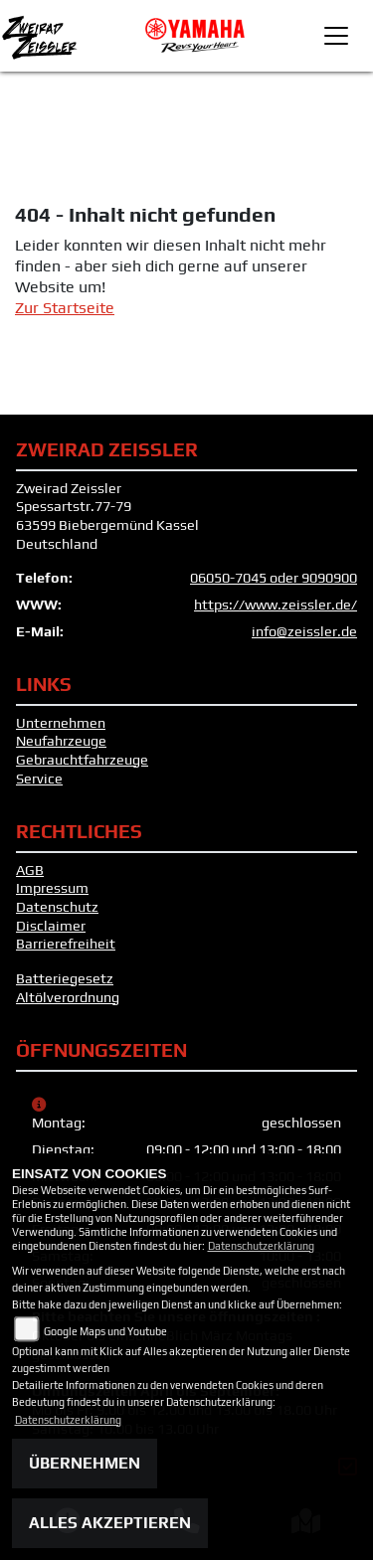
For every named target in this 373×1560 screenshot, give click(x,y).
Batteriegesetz (64, 978)
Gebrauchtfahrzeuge (82, 760)
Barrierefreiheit (65, 944)
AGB (30, 870)
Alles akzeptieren (110, 1522)
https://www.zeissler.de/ (275, 604)
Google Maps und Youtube (105, 1331)
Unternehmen (60, 723)
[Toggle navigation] (336, 36)
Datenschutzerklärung (261, 1246)
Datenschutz (57, 907)
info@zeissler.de (304, 631)
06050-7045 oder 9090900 (273, 578)
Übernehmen (84, 1463)
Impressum (52, 888)
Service (39, 778)
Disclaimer (51, 926)
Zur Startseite (64, 307)
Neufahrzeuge (61, 741)
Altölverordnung (67, 997)
